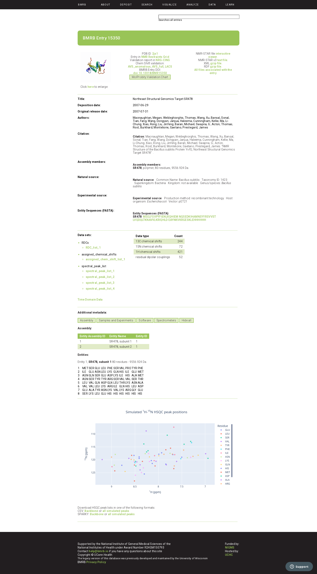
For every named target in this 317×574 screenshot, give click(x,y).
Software (145, 320)
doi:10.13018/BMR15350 (150, 73)
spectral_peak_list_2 (100, 277)
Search (147, 4)
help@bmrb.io (98, 551)
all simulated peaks (115, 511)
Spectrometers (166, 320)
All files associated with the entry (213, 71)
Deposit (126, 4)
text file (222, 60)
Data (212, 4)
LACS (168, 66)
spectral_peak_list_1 (100, 271)
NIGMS (229, 547)
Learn (230, 4)
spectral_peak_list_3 (100, 282)
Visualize (169, 4)
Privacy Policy (96, 562)
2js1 (155, 53)
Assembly (86, 320)
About (105, 4)
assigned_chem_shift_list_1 (105, 259)
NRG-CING (163, 60)
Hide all (186, 320)
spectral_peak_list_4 (100, 288)
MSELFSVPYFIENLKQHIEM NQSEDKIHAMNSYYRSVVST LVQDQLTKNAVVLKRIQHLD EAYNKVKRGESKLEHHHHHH (174, 218)
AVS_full (158, 66)
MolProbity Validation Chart (150, 77)
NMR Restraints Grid (155, 56)
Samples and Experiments (116, 320)
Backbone (91, 511)
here (91, 86)
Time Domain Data (90, 299)
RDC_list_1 (93, 247)
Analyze (192, 4)
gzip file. (216, 63)
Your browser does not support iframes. (156, 452)
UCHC (229, 554)
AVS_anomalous (139, 66)
